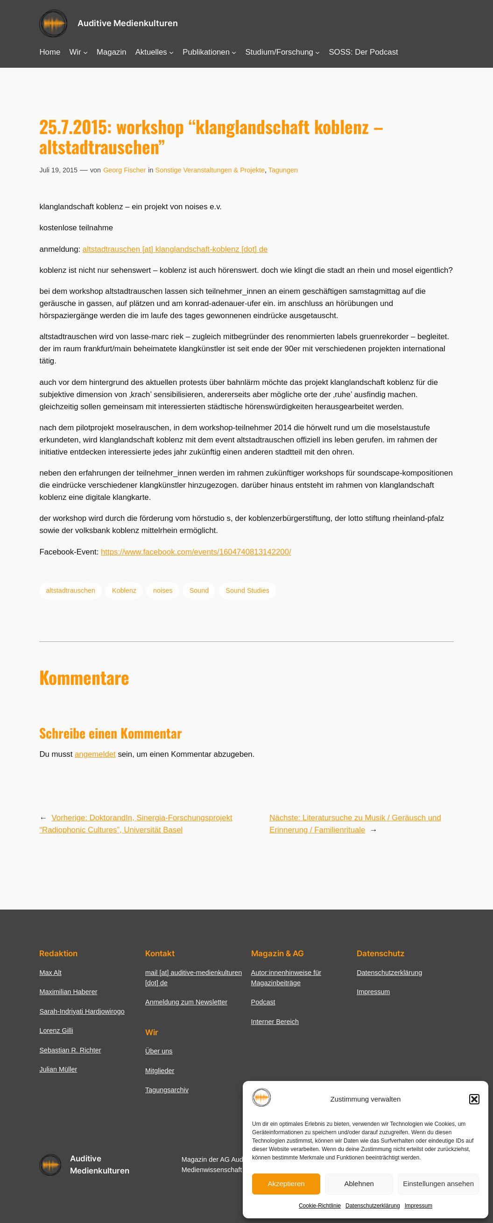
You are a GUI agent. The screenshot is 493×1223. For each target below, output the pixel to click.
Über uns (158, 1051)
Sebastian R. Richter (70, 1050)
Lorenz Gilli (56, 1030)
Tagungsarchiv (167, 1090)
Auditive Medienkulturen (127, 23)
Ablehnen (358, 1183)
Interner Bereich (275, 1021)
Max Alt (50, 972)
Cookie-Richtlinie (320, 1205)
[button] (474, 1099)
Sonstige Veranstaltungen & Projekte (210, 170)
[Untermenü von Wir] (85, 52)
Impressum (418, 1205)
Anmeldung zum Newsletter (186, 1002)
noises (163, 590)
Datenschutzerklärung (372, 1205)
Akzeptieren (286, 1183)
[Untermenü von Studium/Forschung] (317, 52)
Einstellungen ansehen (438, 1183)
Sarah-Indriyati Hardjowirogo (81, 1011)
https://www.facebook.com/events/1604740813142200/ (196, 552)
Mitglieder (159, 1070)
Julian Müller (58, 1069)
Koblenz (124, 590)
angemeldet (95, 754)
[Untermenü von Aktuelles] (171, 52)
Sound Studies (247, 590)
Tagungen (283, 170)
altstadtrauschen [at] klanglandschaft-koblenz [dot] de (175, 249)
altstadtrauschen (70, 590)
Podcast (263, 1002)
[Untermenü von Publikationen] (234, 52)
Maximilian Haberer (68, 991)
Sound (199, 590)
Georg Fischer (124, 170)
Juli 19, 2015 (58, 170)
